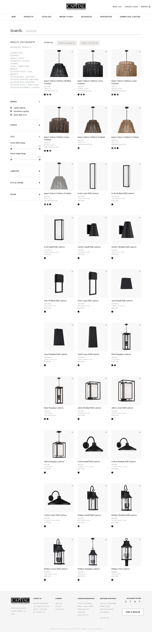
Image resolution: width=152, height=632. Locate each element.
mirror (14, 69)
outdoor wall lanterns (22, 77)
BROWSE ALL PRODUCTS (20, 47)
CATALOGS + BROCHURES (108, 603)
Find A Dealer (133, 612)
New (14, 17)
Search (146, 7)
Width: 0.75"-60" (89, 43)
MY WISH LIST (104, 618)
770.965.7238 (42, 609)
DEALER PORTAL (83, 615)
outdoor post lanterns (22, 82)
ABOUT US (58, 603)
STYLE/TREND (25, 183)
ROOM (25, 194)
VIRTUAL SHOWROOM (85, 603)
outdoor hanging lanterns (24, 80)
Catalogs (46, 17)
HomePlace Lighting (130, 17)
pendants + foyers (20, 61)
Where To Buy (66, 17)
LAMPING (25, 171)
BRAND (25, 102)
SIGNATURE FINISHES (106, 609)
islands (14, 64)
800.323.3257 (45, 606)
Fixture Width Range (17, 143)
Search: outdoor (67, 43)
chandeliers (16, 53)
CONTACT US (59, 609)
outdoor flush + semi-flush (24, 85)
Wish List (117, 7)
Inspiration (106, 17)
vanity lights (17, 58)
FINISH (25, 125)
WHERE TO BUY (105, 606)
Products (29, 17)
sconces (14, 56)
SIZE (25, 137)
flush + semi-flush (19, 66)
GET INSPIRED (104, 612)
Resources (86, 17)
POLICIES (58, 606)
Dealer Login (131, 7)
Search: (16, 30)
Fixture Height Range (18, 153)
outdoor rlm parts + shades (25, 88)
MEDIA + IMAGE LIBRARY (86, 606)
